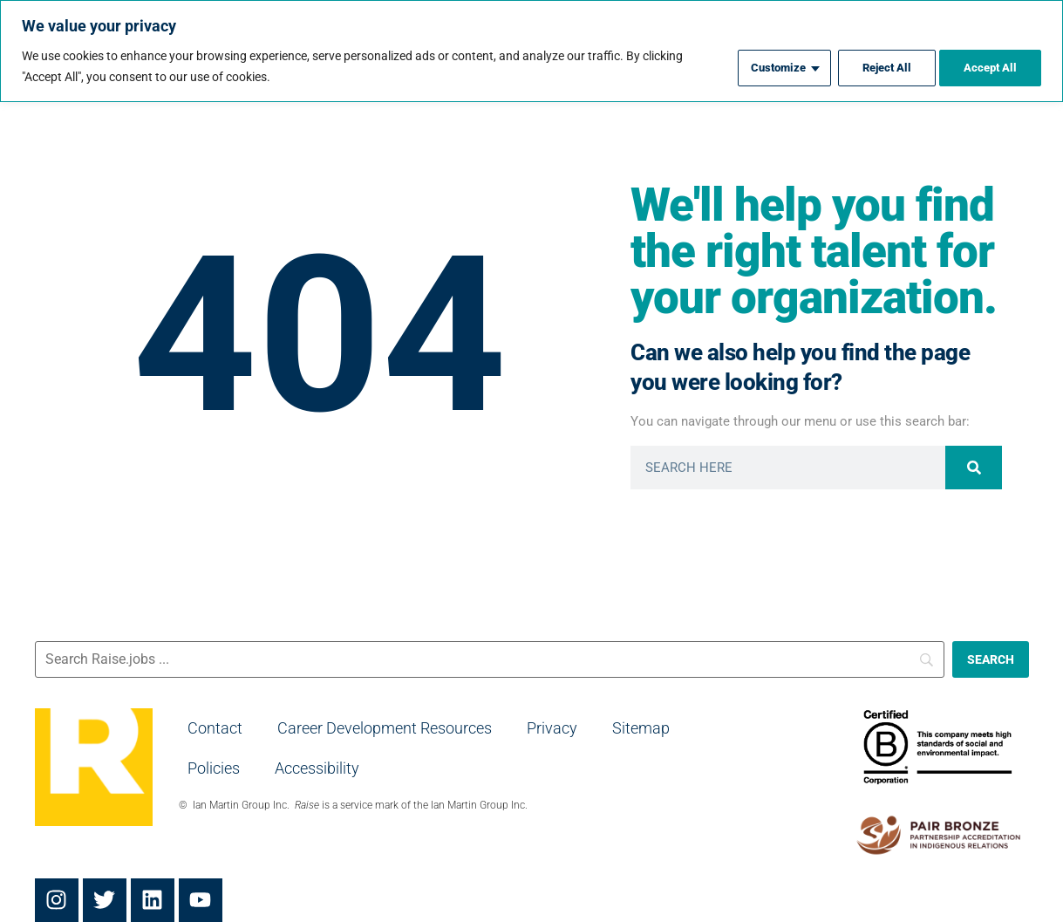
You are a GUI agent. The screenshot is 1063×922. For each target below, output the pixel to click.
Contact (214, 728)
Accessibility (317, 768)
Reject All (878, 66)
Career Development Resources (384, 728)
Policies (213, 768)
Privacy (552, 728)
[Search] (973, 467)
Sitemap (641, 728)
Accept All (989, 66)
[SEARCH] (990, 659)
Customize (765, 66)
